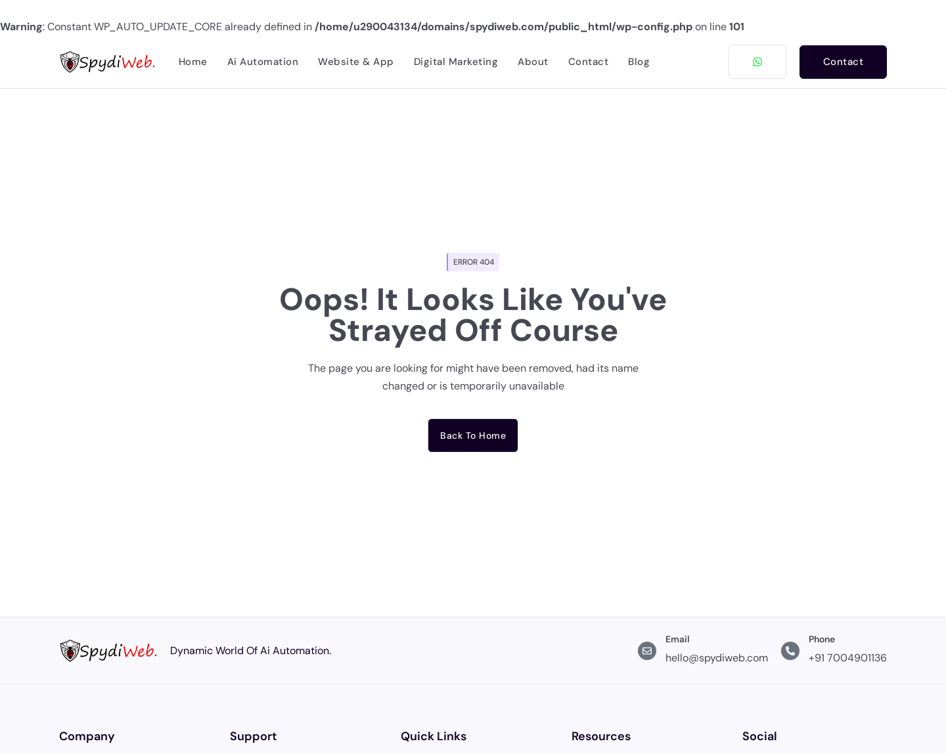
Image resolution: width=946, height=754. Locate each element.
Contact (588, 61)
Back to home (473, 435)
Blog (639, 61)
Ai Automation (263, 61)
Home (193, 61)
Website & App (356, 61)
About (533, 61)
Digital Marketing (456, 61)
